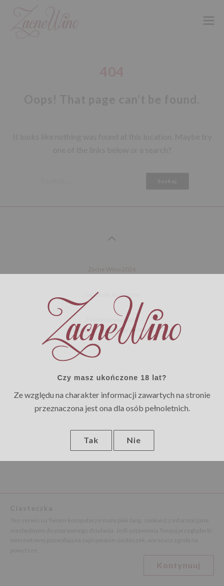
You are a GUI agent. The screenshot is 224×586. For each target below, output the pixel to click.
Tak (91, 440)
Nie (134, 440)
